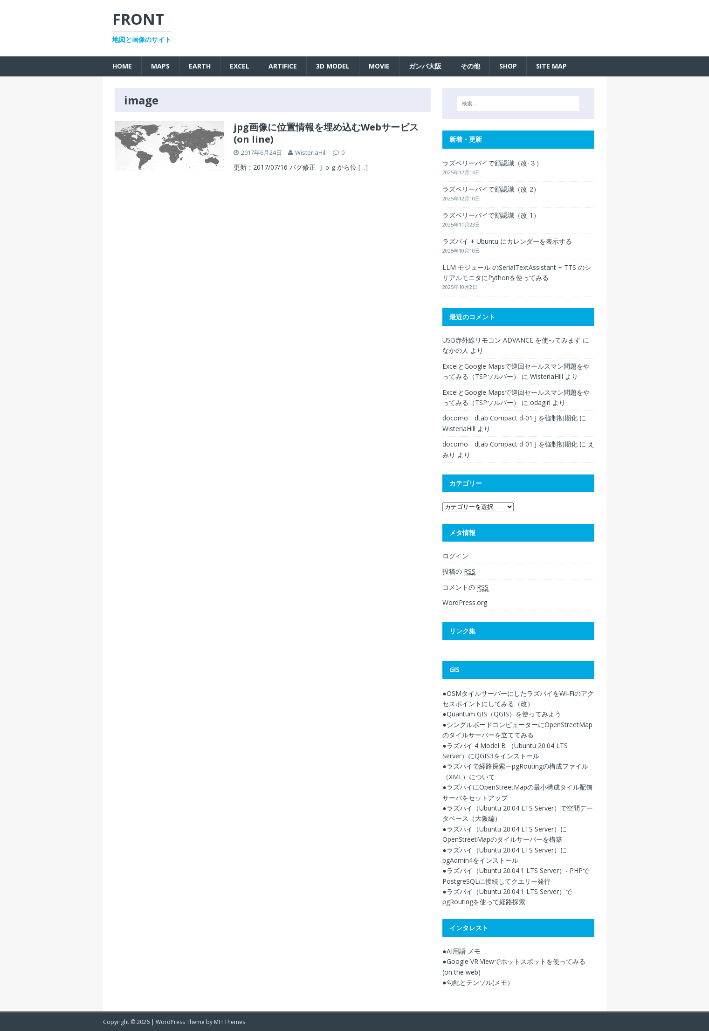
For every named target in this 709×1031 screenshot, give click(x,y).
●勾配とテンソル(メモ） (477, 982)
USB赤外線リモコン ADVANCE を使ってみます (511, 340)
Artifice (282, 66)
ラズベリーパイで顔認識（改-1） (491, 215)
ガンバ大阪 (425, 66)
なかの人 (455, 350)
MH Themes (229, 1022)
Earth (200, 66)
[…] (363, 167)
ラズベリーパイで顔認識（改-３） (492, 162)
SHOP (508, 66)
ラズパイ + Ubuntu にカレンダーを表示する (507, 241)
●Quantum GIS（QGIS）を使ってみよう (501, 713)
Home (122, 66)
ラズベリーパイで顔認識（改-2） (491, 189)
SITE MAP (551, 66)
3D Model (333, 66)
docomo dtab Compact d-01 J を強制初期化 (510, 417)
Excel (239, 66)
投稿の (458, 571)
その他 (470, 66)
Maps (160, 66)
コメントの (465, 587)
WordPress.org (464, 602)
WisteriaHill (311, 152)
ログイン (455, 555)
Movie (379, 66)
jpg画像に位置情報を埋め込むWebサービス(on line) (326, 133)
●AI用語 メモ (461, 951)
